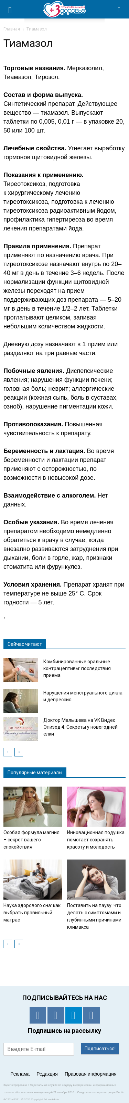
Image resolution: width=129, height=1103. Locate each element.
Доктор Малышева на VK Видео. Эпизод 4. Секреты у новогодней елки (80, 727)
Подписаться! (100, 1048)
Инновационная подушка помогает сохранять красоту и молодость (96, 840)
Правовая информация (91, 1074)
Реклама (20, 1074)
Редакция (47, 1074)
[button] (119, 9)
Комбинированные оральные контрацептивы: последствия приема (77, 668)
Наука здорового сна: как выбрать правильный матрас (32, 913)
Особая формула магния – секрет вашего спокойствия (31, 840)
